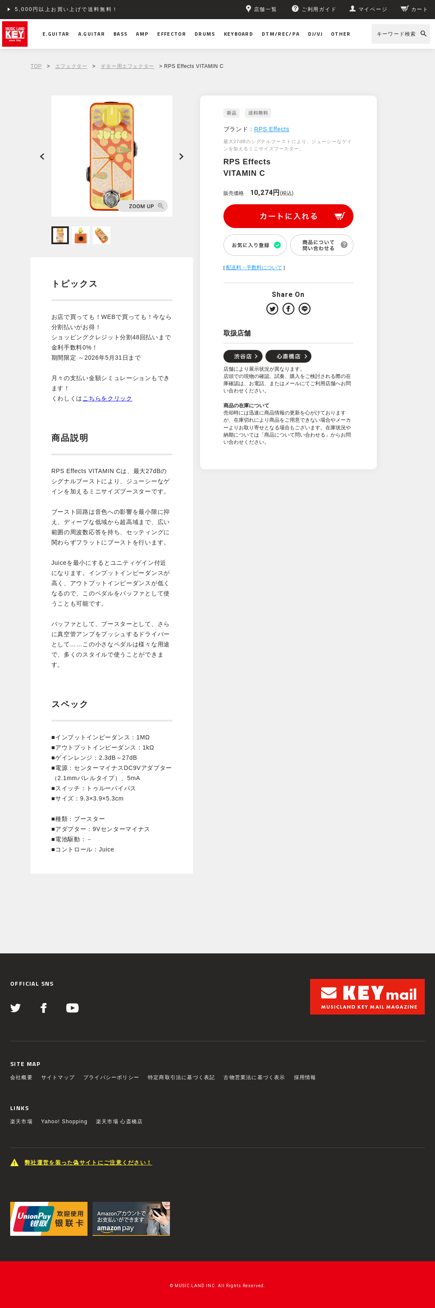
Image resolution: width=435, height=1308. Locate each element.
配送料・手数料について (254, 267)
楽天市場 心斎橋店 (119, 1122)
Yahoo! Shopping (64, 1122)
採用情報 (305, 1077)
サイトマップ (58, 1077)
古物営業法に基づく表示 (254, 1077)
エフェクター (71, 66)
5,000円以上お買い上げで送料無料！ (67, 9)
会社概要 (21, 1077)
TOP (36, 66)
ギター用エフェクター (127, 66)
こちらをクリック (107, 398)
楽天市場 (21, 1122)
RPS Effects (271, 129)
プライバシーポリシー (111, 1077)
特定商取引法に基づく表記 (181, 1077)
